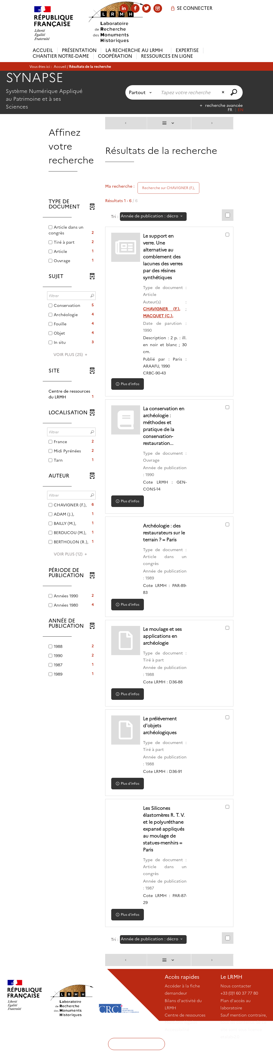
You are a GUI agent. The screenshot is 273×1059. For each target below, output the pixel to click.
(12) (71, 554)
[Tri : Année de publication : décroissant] (153, 216)
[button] (71, 394)
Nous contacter (235, 999)
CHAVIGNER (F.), (164, 309)
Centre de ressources (185, 1029)
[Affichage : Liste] (169, 123)
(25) (71, 354)
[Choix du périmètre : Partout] (141, 92)
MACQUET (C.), (161, 315)
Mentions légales (181, 1036)
